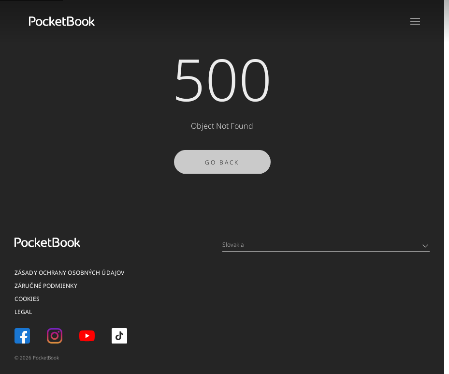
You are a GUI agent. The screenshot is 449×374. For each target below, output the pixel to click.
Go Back (222, 166)
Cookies (27, 299)
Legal (23, 312)
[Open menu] (415, 21)
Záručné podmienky (45, 286)
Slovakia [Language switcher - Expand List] (325, 244)
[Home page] (62, 21)
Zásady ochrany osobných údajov (69, 273)
